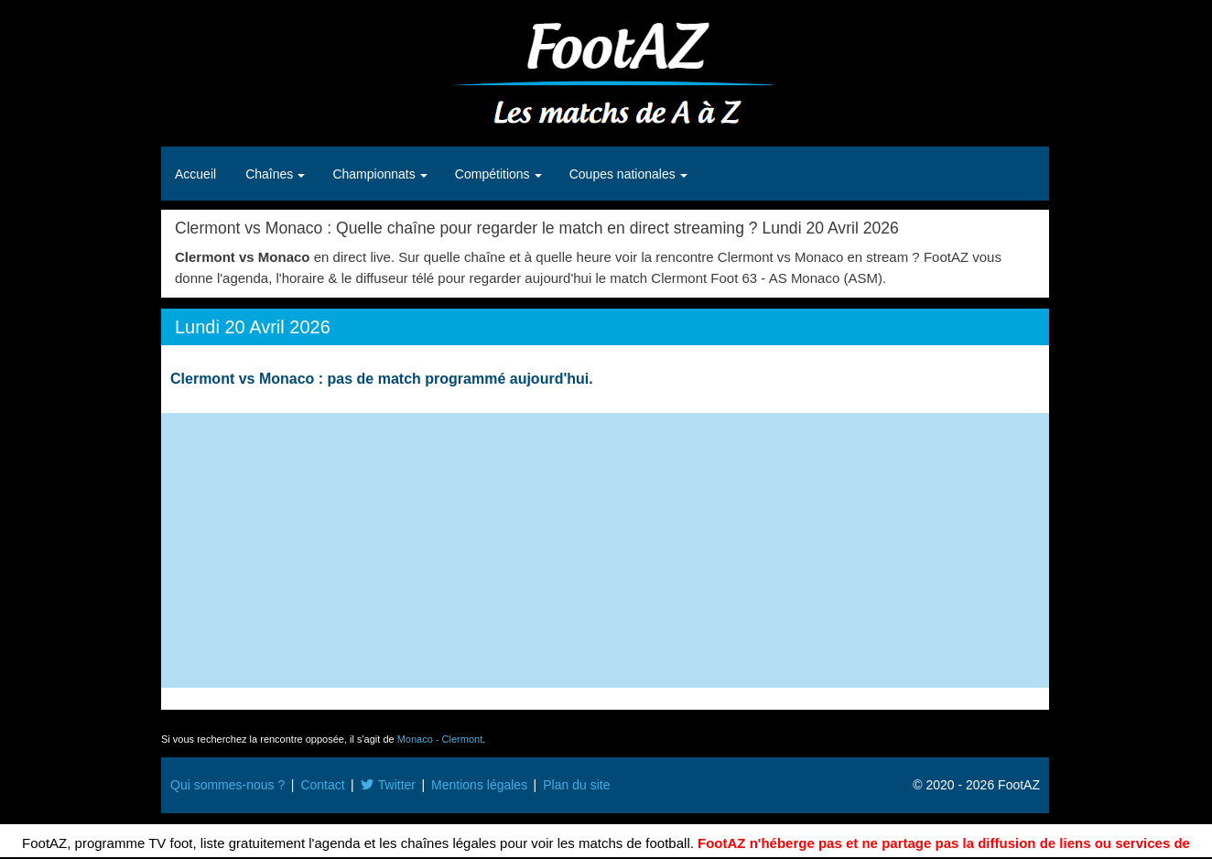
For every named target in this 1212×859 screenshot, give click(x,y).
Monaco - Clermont (440, 739)
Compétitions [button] (494, 174)
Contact (322, 784)
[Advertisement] (605, 550)
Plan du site (576, 784)
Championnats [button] (375, 174)
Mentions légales (479, 784)
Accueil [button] (195, 174)
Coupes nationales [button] (624, 174)
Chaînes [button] (271, 174)
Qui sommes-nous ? (227, 784)
